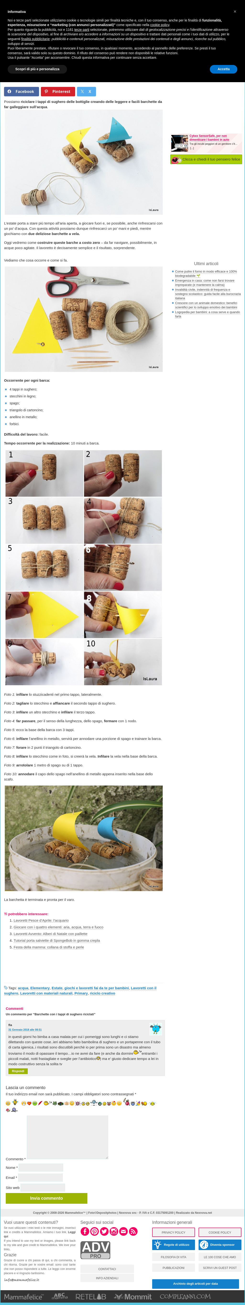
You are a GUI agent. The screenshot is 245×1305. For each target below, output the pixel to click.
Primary (81, 993)
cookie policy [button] (159, 25)
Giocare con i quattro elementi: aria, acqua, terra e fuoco (58, 927)
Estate (57, 988)
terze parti (81, 30)
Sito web (13, 1188)
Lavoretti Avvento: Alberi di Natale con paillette (50, 934)
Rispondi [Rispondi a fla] (18, 1071)
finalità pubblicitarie (35, 39)
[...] (192, 148)
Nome (12, 1168)
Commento (16, 1159)
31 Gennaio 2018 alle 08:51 (25, 1029)
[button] (235, 11)
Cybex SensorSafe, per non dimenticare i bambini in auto (209, 137)
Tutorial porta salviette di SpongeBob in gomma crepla (57, 940)
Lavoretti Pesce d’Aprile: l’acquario (41, 920)
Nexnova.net (203, 1212)
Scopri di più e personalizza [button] (37, 69)
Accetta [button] (223, 69)
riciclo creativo (102, 993)
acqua (23, 988)
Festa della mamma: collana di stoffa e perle (49, 947)
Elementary (40, 988)
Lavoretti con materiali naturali (46, 993)
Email (11, 1178)
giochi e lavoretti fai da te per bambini (96, 988)
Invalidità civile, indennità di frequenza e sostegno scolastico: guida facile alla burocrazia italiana (208, 294)
